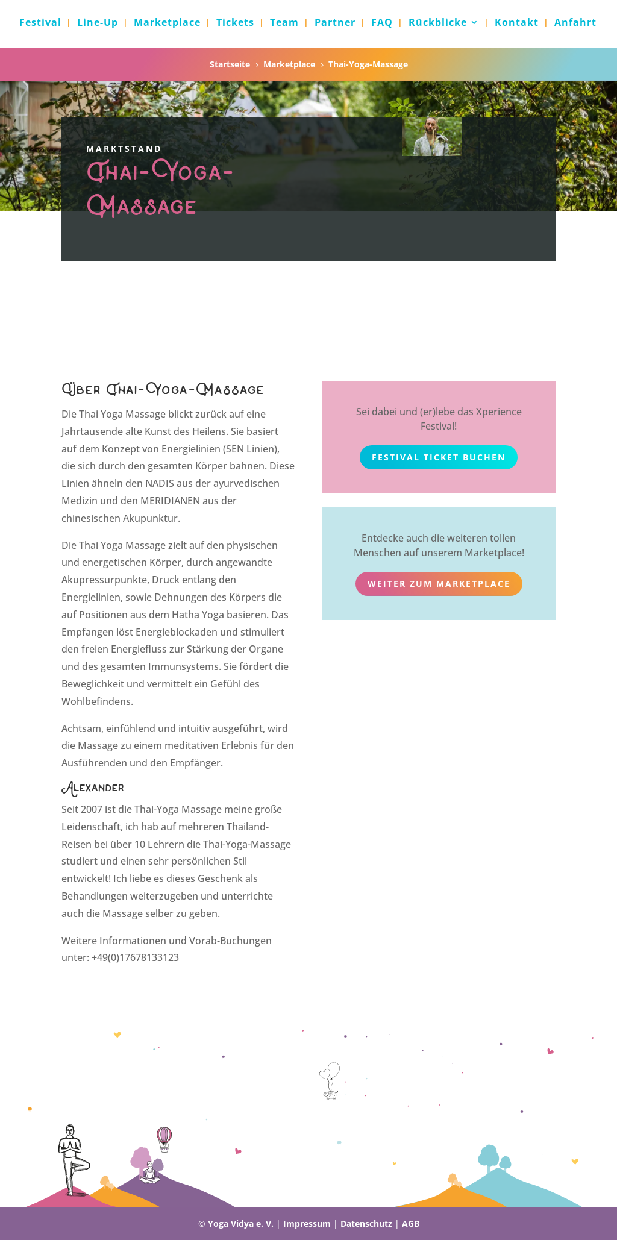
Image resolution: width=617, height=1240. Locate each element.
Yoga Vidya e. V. (241, 1223)
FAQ (382, 23)
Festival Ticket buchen (439, 457)
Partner (335, 23)
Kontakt (517, 23)
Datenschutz (366, 1223)
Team (284, 23)
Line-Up (97, 23)
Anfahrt (575, 23)
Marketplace (167, 23)
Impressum (307, 1223)
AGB (410, 1223)
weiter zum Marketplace (439, 583)
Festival (40, 23)
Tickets (235, 23)
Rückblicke (438, 23)
